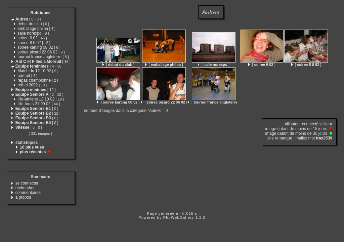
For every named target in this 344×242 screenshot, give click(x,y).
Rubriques (40, 12)
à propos (23, 197)
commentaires (28, 192)
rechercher (25, 188)
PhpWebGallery (178, 217)
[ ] (118, 65)
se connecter (27, 183)
